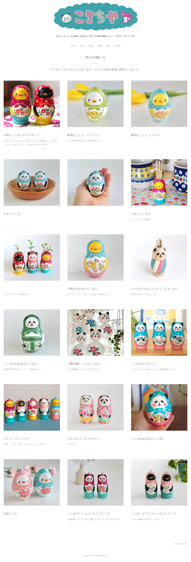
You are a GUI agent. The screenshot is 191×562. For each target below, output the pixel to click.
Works (90, 46)
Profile (73, 46)
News (82, 46)
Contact (117, 46)
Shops (100, 46)
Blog (108, 46)
